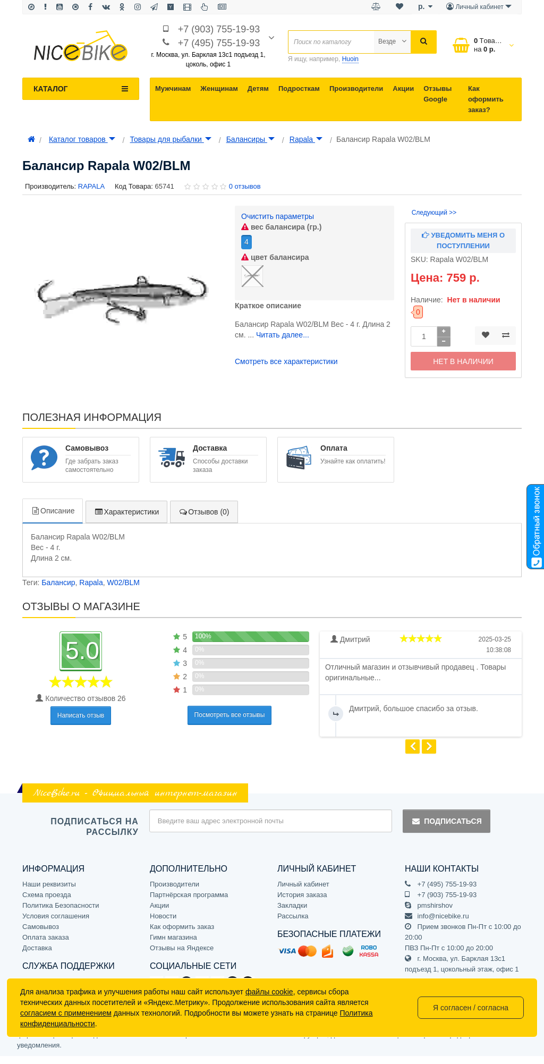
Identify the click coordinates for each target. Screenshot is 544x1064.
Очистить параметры (277, 216)
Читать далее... (282, 335)
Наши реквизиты (49, 884)
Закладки (292, 905)
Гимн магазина (173, 937)
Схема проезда (46, 895)
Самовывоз (40, 927)
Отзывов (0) (203, 512)
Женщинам (219, 88)
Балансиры (250, 139)
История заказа (302, 895)
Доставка (37, 948)
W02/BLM (123, 582)
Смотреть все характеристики (286, 361)
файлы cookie (269, 991)
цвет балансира (275, 257)
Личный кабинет (303, 884)
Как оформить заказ (182, 927)
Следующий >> (434, 212)
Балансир (58, 582)
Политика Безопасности (60, 905)
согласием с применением (66, 1013)
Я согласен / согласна (470, 1007)
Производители (356, 88)
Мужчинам (173, 88)
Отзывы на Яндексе (182, 948)
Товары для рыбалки (170, 139)
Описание (52, 510)
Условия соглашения (55, 916)
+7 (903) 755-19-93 (219, 29)
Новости (163, 916)
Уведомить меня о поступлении (463, 240)
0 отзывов (245, 186)
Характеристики (126, 512)
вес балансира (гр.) (281, 227)
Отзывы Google (437, 94)
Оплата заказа (45, 937)
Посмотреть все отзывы (229, 715)
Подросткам (299, 88)
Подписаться (446, 821)
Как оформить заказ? (486, 99)
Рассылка (293, 916)
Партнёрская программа (189, 895)
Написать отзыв (80, 715)
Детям (258, 88)
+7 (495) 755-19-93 (219, 43)
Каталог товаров (82, 139)
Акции (403, 88)
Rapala (306, 139)
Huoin (350, 59)
